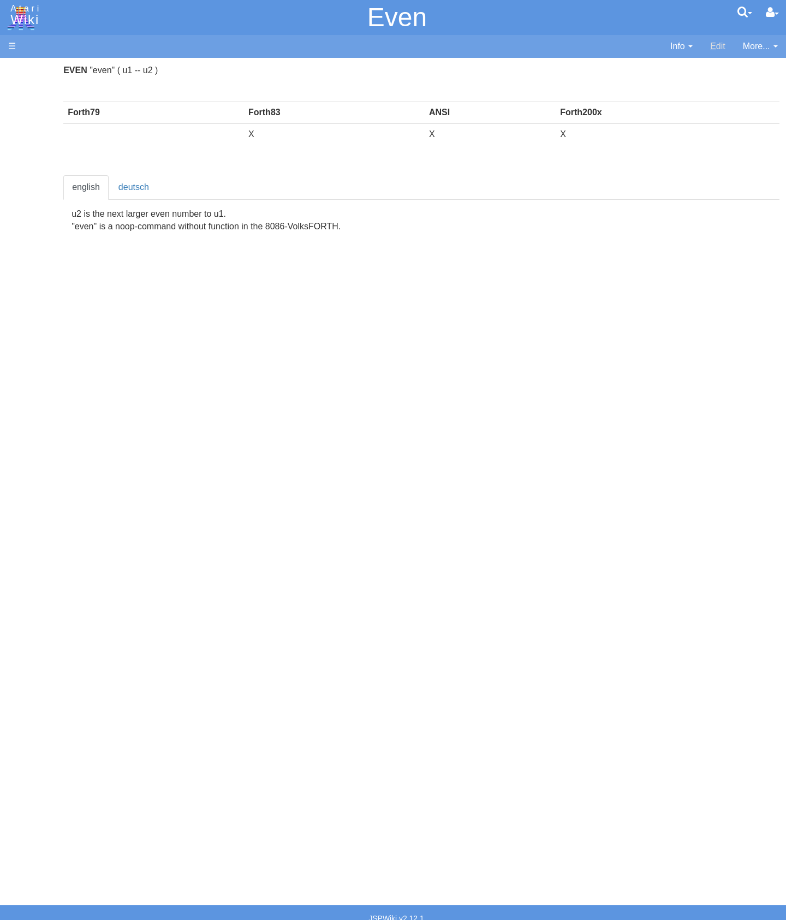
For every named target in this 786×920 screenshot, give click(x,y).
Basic (40, 292)
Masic (41, 379)
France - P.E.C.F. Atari (73, 711)
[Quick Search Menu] (745, 12)
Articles (22, 70)
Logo (40, 367)
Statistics (25, 829)
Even (397, 17)
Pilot (38, 404)
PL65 (40, 417)
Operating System (65, 497)
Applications (31, 125)
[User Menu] (772, 12)
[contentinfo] (681, 46)
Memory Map (33, 144)
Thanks (22, 804)
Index (18, 236)
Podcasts (26, 668)
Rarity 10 (25, 817)
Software (25, 107)
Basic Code (52, 535)
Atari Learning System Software (69, 618)
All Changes (31, 199)
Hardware (27, 88)
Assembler (51, 279)
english (199, 187)
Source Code (55, 510)
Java (39, 342)
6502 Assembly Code (71, 522)
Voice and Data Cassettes (58, 581)
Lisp (38, 354)
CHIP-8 (44, 467)
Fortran (44, 330)
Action (42, 267)
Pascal (43, 392)
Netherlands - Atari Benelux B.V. (92, 761)
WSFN (43, 454)
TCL (38, 442)
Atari (22, 15)
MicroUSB (27, 181)
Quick (41, 429)
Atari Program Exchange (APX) (68, 600)
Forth (40, 317)
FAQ (17, 218)
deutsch (247, 187)
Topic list (24, 162)
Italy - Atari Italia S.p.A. (74, 748)
